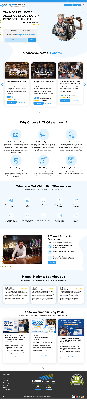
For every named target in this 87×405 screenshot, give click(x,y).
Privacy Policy (6, 383)
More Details (21, 102)
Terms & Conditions (7, 385)
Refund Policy (6, 389)
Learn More (52, 262)
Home (4, 376)
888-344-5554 (49, 389)
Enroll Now (68, 5)
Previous (2, 84)
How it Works (6, 378)
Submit (32, 39)
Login (77, 5)
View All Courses (43, 113)
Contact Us (5, 380)
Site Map (5, 387)
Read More (16, 357)
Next (85, 84)
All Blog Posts (43, 368)
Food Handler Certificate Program (11, 391)
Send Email (38, 389)
